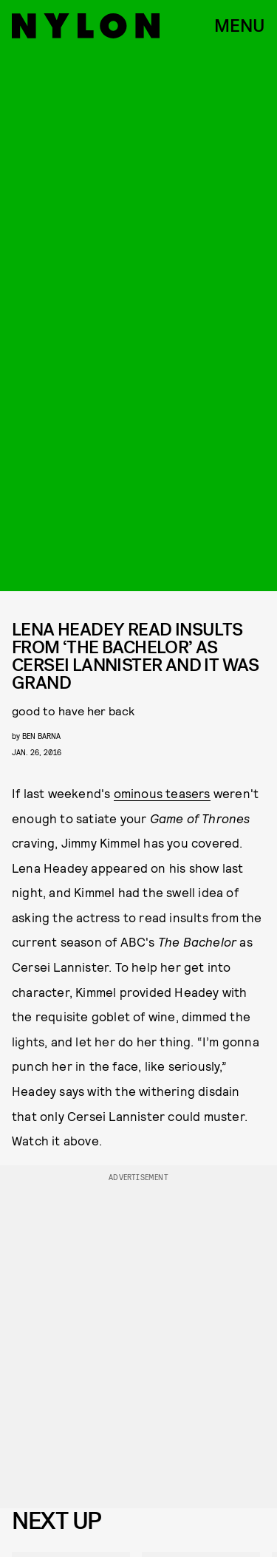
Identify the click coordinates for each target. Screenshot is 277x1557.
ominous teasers (162, 793)
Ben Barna (41, 735)
